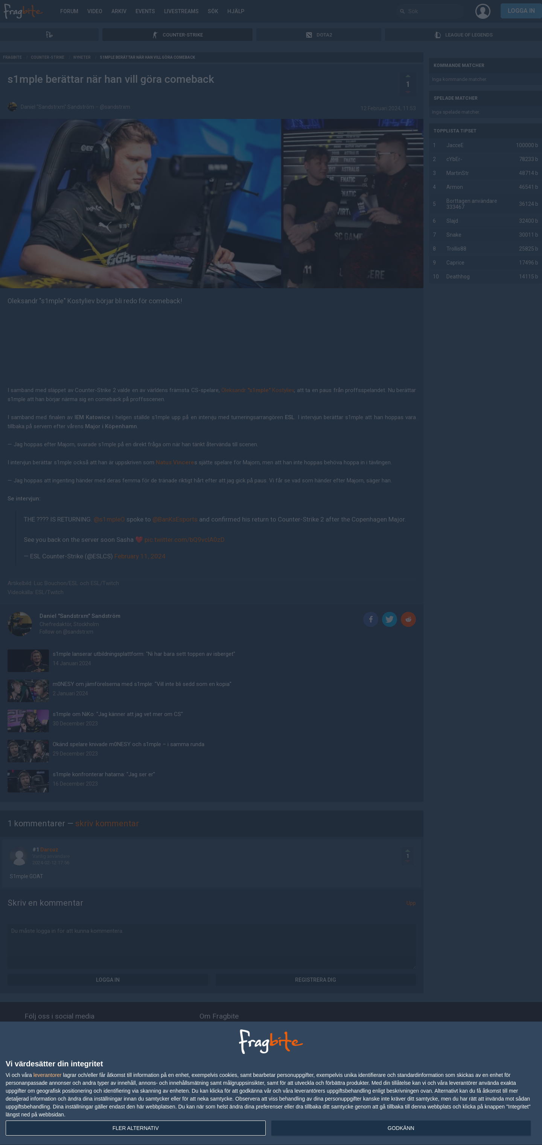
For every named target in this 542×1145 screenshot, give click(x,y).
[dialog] (271, 1083)
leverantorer (47, 1075)
